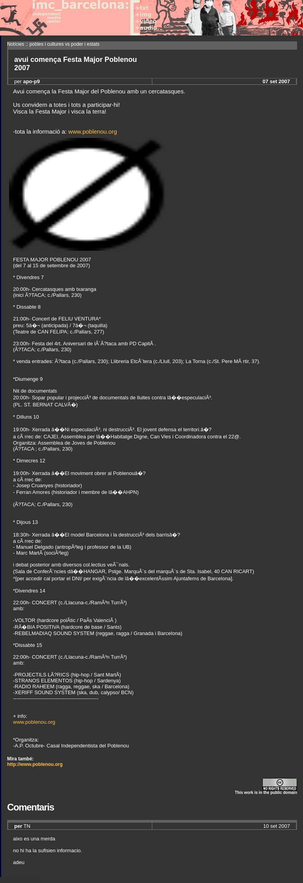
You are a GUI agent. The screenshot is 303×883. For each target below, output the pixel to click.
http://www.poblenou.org (35, 764)
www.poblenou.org (92, 131)
